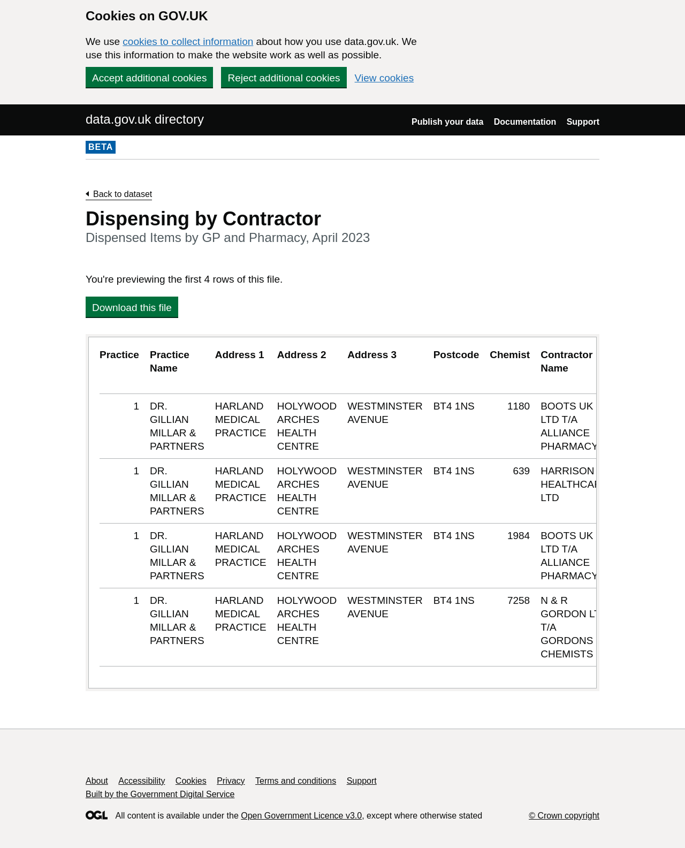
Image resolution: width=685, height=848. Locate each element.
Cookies (191, 780)
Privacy (231, 780)
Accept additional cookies (149, 78)
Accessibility (141, 780)
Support (583, 121)
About (97, 780)
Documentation (525, 121)
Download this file (132, 307)
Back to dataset (122, 194)
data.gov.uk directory (145, 119)
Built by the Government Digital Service (160, 794)
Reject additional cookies (283, 78)
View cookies (384, 78)
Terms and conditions (295, 780)
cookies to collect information (188, 41)
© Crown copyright (564, 815)
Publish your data (447, 121)
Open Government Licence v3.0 (301, 815)
